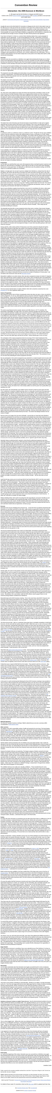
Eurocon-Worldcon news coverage (21, 15)
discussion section (26, 273)
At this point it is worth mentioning (9, 681)
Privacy (34, 1090)
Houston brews (4, 873)
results (44, 562)
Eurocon (31, 19)
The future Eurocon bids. (7, 622)
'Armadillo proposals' (22, 1048)
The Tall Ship (19, 913)
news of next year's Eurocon (16, 649)
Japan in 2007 (35, 848)
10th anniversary (23, 907)
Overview (9, 19)
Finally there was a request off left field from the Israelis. (14, 664)
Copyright (30, 1090)
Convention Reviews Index (22, 1087)
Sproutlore (37, 858)
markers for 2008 (8, 629)
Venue (13, 19)
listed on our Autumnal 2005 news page (34, 960)
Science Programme (24, 19)
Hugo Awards (46, 19)
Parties (41, 19)
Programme (17, 19)
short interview (19, 908)
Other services (36, 19)
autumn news (33, 660)
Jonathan (35, 15)
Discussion (26, 21)
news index (43, 661)
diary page (31, 1084)
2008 (7, 850)
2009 (12, 850)
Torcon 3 (9, 843)
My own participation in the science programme (12, 358)
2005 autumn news (13, 724)
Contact (25, 1090)
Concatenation (34, 1087)
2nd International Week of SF (33, 1035)
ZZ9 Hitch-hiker (8, 858)
